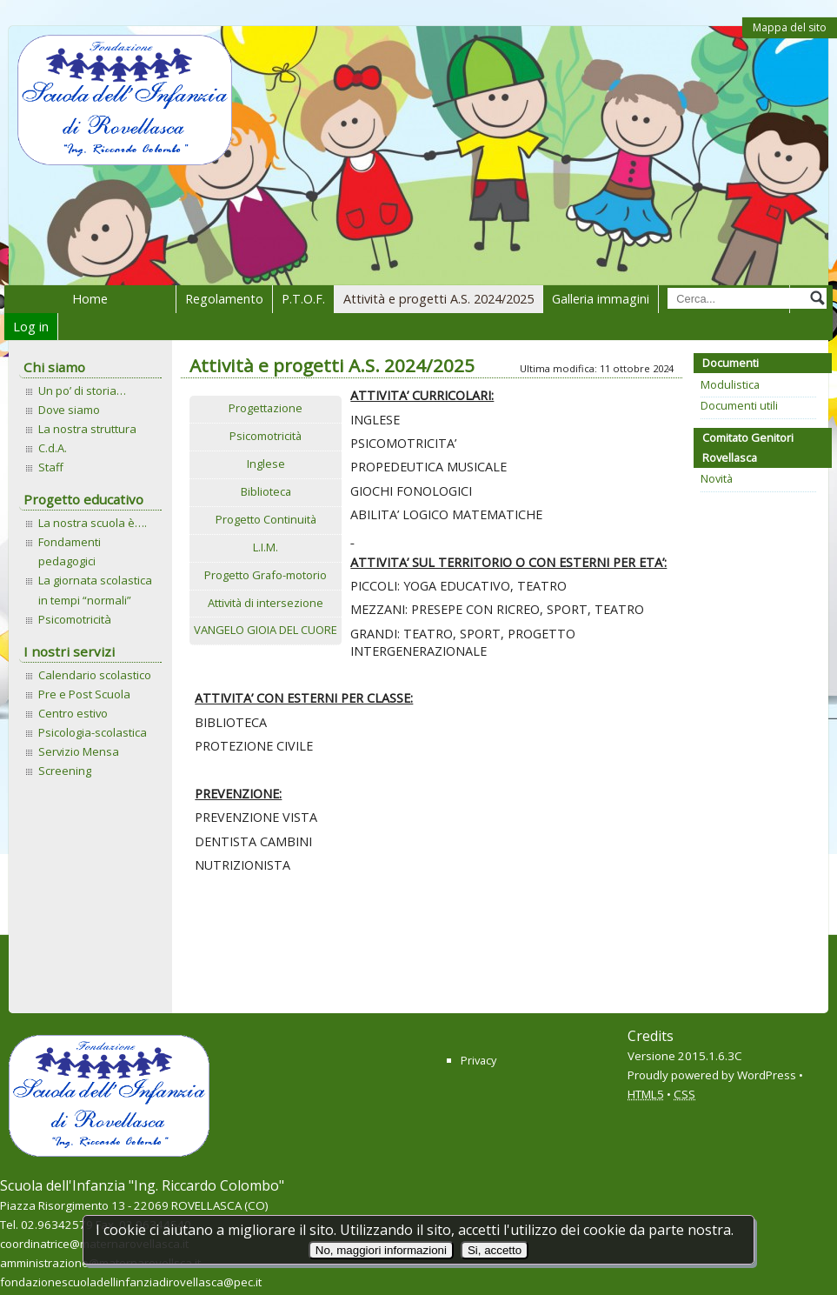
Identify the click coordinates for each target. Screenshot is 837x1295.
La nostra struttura (87, 429)
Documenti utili (739, 405)
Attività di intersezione (265, 603)
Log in (31, 326)
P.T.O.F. (303, 298)
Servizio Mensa (78, 751)
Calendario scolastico (94, 675)
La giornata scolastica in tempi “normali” (95, 589)
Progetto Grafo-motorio (265, 575)
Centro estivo (73, 713)
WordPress (766, 1075)
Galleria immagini (600, 298)
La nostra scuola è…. (92, 523)
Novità (717, 478)
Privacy (478, 1060)
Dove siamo (69, 409)
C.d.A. (52, 448)
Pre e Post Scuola (84, 694)
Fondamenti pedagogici (69, 551)
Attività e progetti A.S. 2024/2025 (438, 298)
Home (90, 298)
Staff (50, 467)
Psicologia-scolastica (92, 732)
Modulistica (730, 384)
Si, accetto (494, 1250)
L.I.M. (265, 547)
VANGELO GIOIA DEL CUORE (265, 629)
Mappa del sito (790, 27)
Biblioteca (266, 491)
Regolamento (224, 298)
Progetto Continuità (266, 519)
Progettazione (265, 408)
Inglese (266, 463)
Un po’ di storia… (82, 390)
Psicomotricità (74, 619)
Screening (64, 770)
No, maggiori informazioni (381, 1250)
